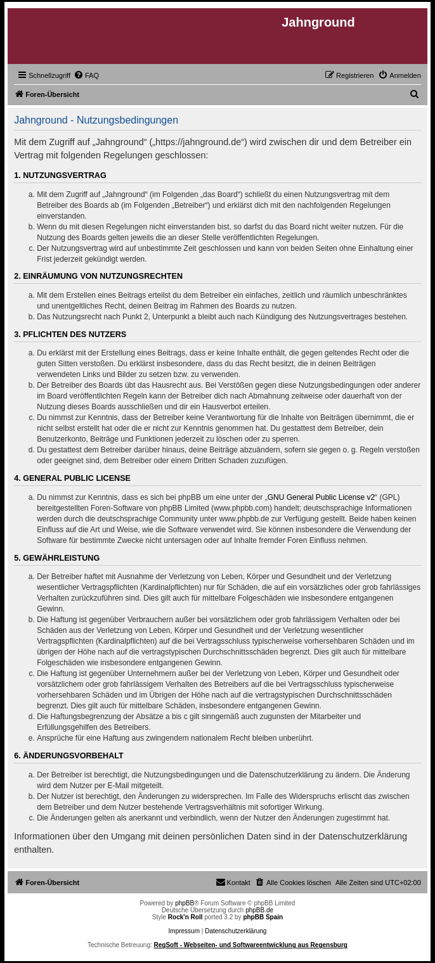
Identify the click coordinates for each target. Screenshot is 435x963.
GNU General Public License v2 (321, 497)
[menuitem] (86, 75)
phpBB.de (259, 910)
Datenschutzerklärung (235, 931)
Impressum (184, 931)
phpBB (184, 903)
